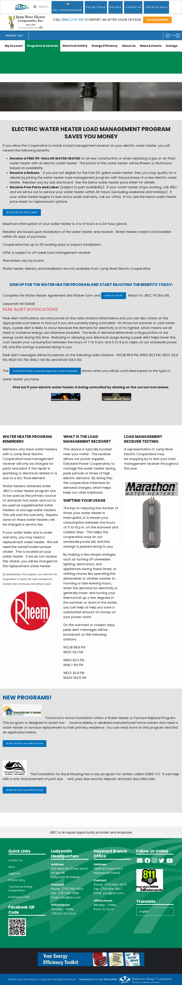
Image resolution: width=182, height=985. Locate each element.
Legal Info (14, 873)
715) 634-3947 (112, 889)
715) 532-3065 (69, 893)
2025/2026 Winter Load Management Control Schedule (45, 371)
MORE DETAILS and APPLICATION (24, 743)
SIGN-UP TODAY (114, 295)
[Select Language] (155, 911)
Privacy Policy (16, 880)
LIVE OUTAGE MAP (157, 20)
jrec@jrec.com (70, 897)
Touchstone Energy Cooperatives (20, 888)
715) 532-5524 (73, 889)
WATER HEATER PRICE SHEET (22, 212)
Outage (171, 46)
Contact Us (15, 860)
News (11, 867)
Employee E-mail (18, 897)
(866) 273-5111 (72, 19)
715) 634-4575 (116, 885)
